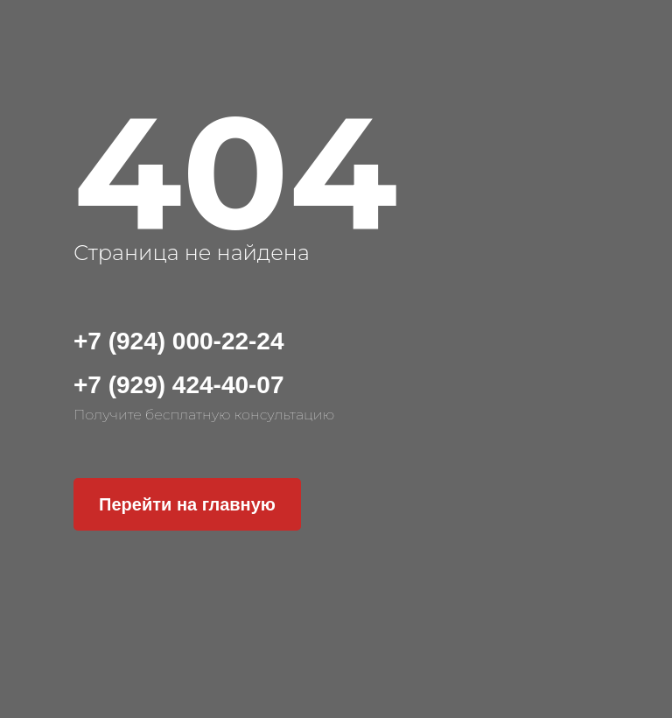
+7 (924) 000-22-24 (179, 341)
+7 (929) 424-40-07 (179, 384)
